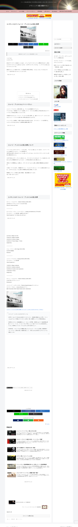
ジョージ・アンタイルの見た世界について (27, 94)
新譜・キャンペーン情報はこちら (61, 140)
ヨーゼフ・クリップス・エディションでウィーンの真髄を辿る (63, 57)
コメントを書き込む (28, 514)
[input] (63, 39)
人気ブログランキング (57, 121)
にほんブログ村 (57, 106)
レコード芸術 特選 (58, 170)
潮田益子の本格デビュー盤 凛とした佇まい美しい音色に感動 (62, 75)
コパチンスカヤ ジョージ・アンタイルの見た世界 (28, 96)
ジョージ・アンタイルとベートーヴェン (27, 92)
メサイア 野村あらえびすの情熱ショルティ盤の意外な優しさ (62, 70)
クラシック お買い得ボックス (60, 147)
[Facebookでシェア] (21, 44)
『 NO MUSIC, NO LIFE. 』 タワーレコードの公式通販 (39, 18)
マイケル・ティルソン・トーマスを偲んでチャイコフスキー (63, 61)
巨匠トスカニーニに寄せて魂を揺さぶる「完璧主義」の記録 (63, 66)
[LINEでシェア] (35, 44)
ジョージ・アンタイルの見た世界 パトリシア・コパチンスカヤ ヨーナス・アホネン (25, 306)
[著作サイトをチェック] (26, 418)
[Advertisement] (28, 80)
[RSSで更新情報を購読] (31, 418)
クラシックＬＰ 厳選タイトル (60, 154)
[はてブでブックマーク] (28, 44)
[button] (42, 44)
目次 (27, 90)
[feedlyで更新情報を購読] (28, 418)
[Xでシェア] (13, 44)
